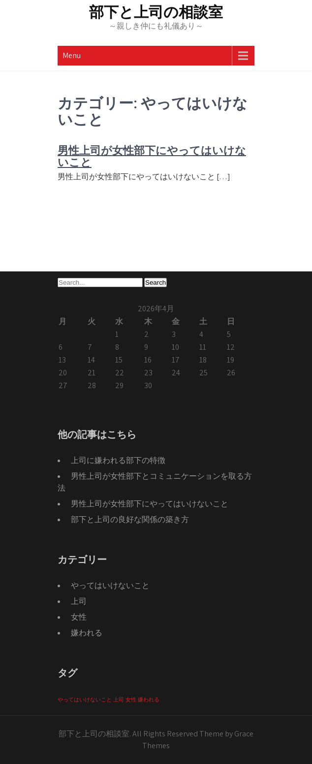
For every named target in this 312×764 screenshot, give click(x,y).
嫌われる (86, 633)
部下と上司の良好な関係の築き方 (130, 519)
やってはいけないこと (110, 585)
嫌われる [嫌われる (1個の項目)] (148, 699)
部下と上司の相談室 (156, 12)
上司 (79, 601)
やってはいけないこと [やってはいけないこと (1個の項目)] (85, 699)
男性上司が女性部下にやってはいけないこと (152, 156)
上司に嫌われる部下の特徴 (118, 460)
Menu (71, 55)
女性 (79, 617)
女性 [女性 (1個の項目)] (130, 699)
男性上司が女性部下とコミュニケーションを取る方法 (155, 482)
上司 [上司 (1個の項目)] (118, 699)
